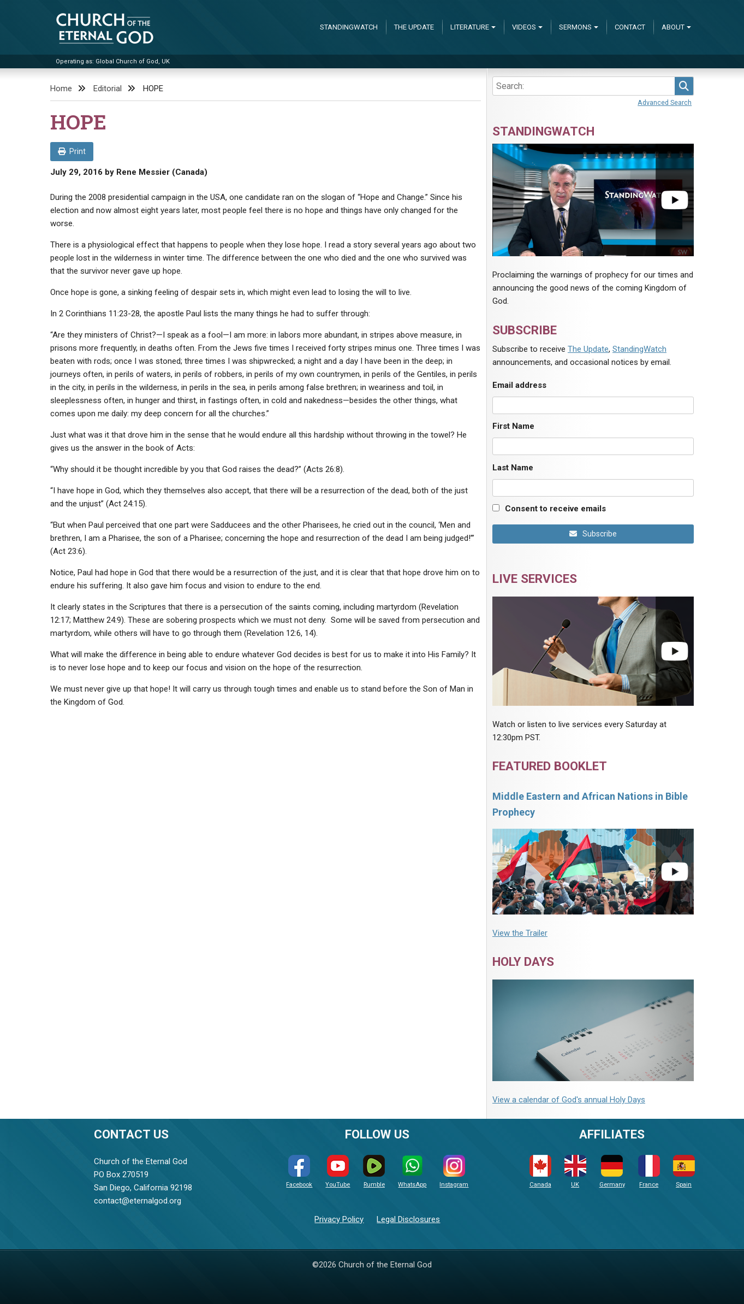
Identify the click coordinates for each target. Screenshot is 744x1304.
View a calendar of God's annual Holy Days (568, 1100)
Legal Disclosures (408, 1219)
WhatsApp (412, 1171)
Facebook (299, 1171)
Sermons (575, 27)
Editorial (107, 88)
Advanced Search (665, 102)
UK (575, 1171)
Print (72, 151)
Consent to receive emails (555, 509)
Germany (612, 1171)
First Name (513, 426)
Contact (630, 27)
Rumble (374, 1171)
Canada (540, 1171)
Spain (684, 1171)
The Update (414, 27)
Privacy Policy (339, 1219)
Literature (469, 27)
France (649, 1171)
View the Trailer (519, 933)
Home (61, 88)
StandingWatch (349, 27)
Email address (519, 385)
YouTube (337, 1171)
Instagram (453, 1171)
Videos (524, 27)
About (673, 27)
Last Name (512, 468)
